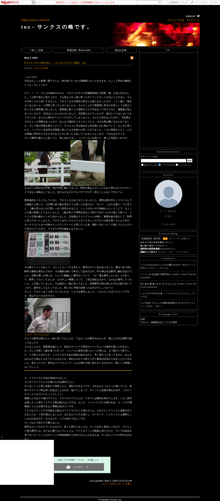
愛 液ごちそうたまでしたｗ (163, 284)
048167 (191, 16)
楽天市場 (214, 2)
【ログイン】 (193, 20)
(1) (83, 62)
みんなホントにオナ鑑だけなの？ (166, 265)
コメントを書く (124, 483)
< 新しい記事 (36, 50)
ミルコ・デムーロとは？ (37, 334)
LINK (142, 319)
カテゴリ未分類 (41, 68)
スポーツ (40, 2)
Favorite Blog (168, 233)
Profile (168, 175)
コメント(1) (107, 483)
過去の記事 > (121, 50)
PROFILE (44, 20)
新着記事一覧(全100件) (79, 50)
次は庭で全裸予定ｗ (162, 274)
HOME (24, 20)
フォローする (168, 224)
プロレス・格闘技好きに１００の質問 (158, 322)
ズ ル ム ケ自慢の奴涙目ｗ (165, 303)
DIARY (33, 20)
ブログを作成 (200, 2)
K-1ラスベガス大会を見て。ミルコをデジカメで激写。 (53, 62)
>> (177, 2)
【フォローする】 (175, 20)
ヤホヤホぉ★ (156, 293)
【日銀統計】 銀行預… (151, 238)
